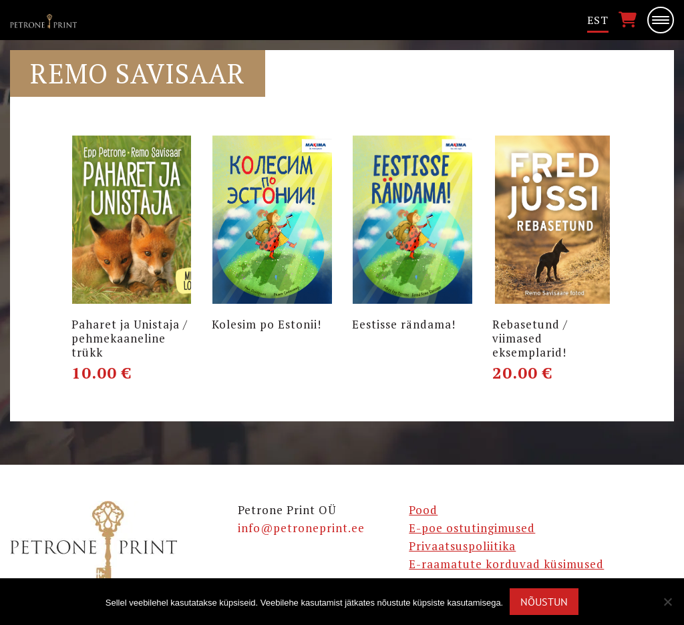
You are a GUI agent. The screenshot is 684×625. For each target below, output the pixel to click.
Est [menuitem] (598, 20)
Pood (423, 509)
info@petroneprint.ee (301, 528)
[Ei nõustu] (667, 601)
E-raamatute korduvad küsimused (506, 564)
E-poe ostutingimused (472, 528)
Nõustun (544, 601)
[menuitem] (598, 20)
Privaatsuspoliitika (462, 546)
